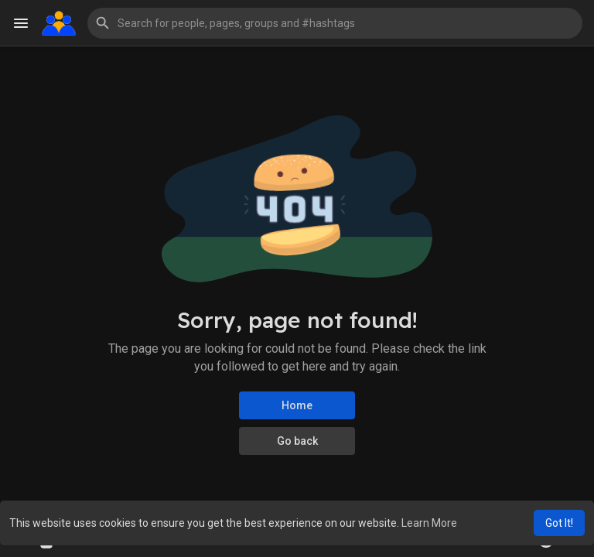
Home (297, 405)
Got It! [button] (559, 523)
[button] (334, 23)
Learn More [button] (429, 523)
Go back (297, 441)
